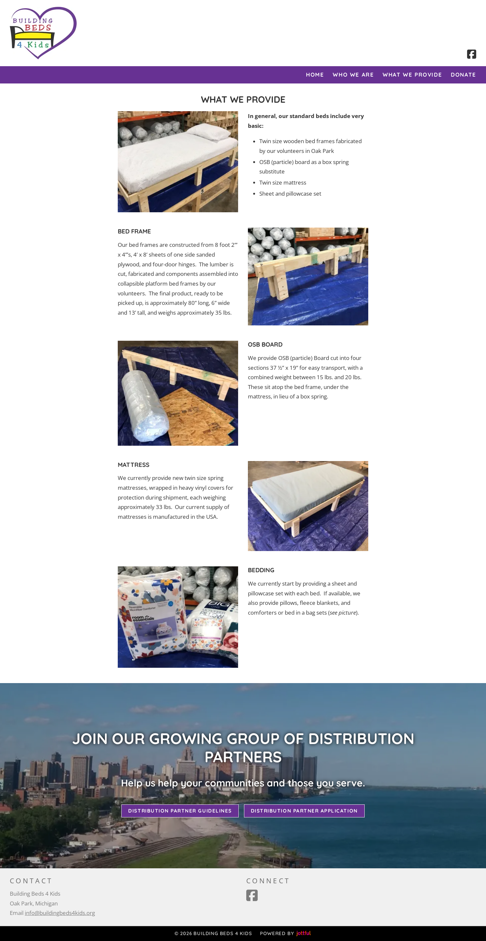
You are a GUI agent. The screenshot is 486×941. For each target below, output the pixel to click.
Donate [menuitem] (463, 74)
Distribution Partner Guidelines (180, 811)
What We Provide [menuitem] (412, 74)
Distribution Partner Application (304, 811)
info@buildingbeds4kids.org (60, 913)
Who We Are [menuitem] (353, 74)
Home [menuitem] (315, 74)
